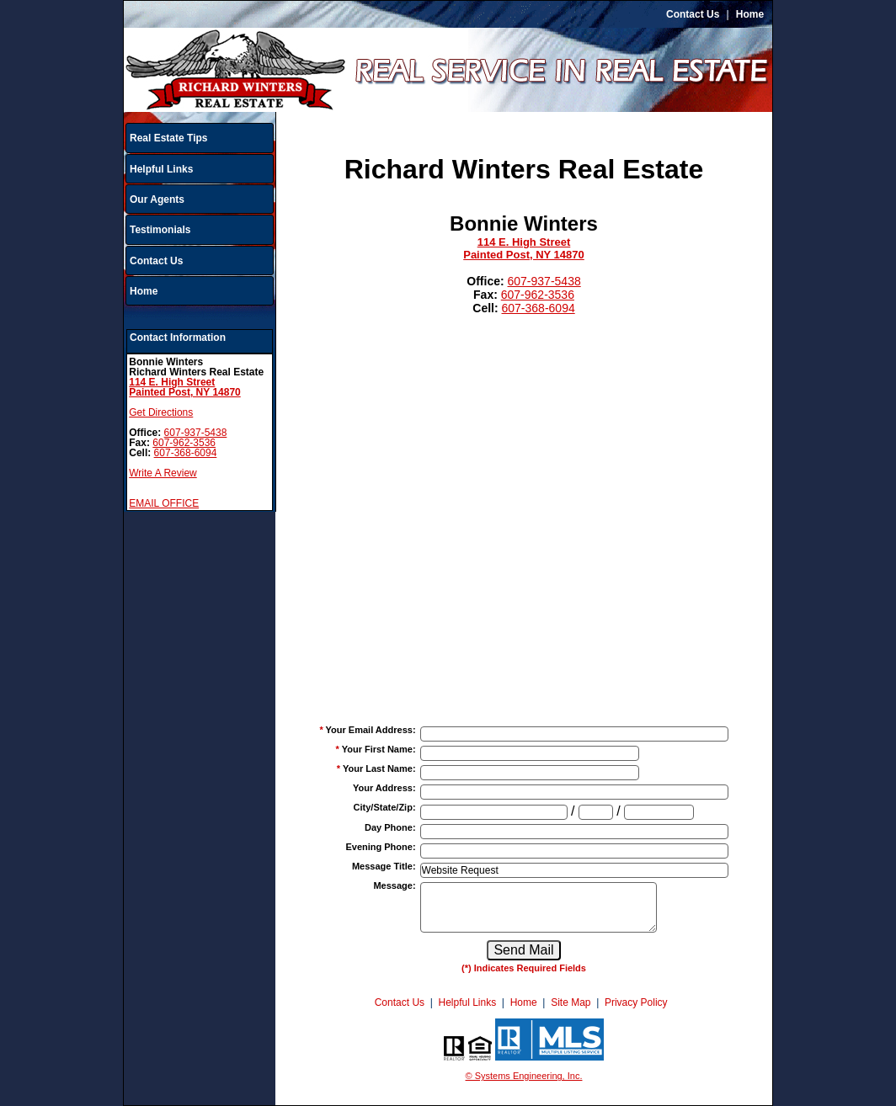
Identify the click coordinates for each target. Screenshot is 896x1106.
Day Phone (390, 827)
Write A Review (162, 473)
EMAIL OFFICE (164, 503)
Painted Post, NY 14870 (523, 254)
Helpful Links (161, 169)
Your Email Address (371, 730)
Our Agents (157, 199)
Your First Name (379, 749)
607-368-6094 (185, 453)
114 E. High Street (524, 242)
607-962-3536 (184, 443)
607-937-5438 (195, 433)
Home (750, 14)
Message (394, 885)
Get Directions (161, 412)
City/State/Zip (385, 807)
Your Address (384, 788)
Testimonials (160, 230)
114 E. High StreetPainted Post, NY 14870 (185, 387)
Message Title (384, 866)
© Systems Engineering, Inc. (524, 1076)
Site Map (570, 1002)
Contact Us (692, 14)
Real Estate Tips (168, 138)
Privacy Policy (636, 1002)
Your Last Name (379, 768)
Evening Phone (380, 847)
